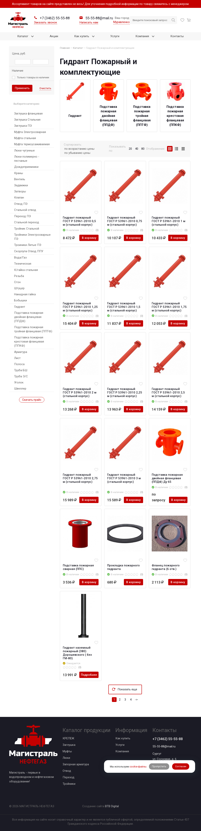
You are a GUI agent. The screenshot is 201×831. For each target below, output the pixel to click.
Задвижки (21, 185)
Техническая (22, 263)
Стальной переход (26, 222)
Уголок (19, 382)
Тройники (69, 784)
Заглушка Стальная (27, 119)
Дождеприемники (26, 167)
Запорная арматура (76, 764)
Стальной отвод (25, 210)
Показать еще (127, 689)
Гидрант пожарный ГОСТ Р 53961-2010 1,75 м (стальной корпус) (169, 307)
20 (130, 149)
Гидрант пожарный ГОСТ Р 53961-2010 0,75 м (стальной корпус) (124, 221)
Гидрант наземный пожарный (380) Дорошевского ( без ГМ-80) (77, 653)
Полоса (19, 364)
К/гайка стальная (26, 270)
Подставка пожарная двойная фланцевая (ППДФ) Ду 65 (167, 478)
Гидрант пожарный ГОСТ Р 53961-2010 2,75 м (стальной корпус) (80, 478)
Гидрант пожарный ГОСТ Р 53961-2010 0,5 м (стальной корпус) (79, 221)
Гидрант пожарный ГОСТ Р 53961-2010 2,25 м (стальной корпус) (124, 392)
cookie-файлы (138, 766)
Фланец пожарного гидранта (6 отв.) (166, 567)
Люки (66, 758)
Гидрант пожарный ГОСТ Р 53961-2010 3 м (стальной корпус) (124, 478)
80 (142, 149)
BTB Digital (112, 806)
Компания (122, 751)
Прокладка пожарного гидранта (123, 567)
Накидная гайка (25, 294)
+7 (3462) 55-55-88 (168, 739)
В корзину (89, 238)
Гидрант (19, 306)
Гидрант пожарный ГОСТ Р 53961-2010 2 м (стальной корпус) (79, 392)
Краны (18, 173)
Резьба (19, 276)
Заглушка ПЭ (23, 125)
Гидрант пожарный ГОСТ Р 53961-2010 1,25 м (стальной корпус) (80, 307)
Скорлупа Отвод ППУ (28, 251)
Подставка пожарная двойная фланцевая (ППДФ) (28, 317)
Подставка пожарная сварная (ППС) (78, 567)
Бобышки (20, 300)
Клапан (19, 197)
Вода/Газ (20, 257)
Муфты (67, 751)
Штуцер (19, 288)
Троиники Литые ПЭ (27, 245)
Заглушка (69, 745)
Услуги (119, 745)
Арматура (20, 352)
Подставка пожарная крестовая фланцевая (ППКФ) (29, 341)
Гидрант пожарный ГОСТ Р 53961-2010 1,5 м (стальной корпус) (123, 307)
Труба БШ (20, 370)
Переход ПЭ (22, 216)
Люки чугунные (24, 150)
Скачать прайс (31, 399)
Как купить (122, 738)
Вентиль (19, 179)
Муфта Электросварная (30, 132)
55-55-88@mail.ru (164, 746)
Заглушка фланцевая (28, 113)
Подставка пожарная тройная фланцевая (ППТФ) (33, 329)
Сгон (17, 282)
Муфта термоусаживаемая (32, 144)
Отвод (67, 771)
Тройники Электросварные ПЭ (32, 237)
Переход (68, 777)
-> (136, 699)
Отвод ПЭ (20, 204)
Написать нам (88, 22)
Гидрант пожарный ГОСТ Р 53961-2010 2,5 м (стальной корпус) (168, 392)
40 (136, 149)
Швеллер (20, 388)
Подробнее (89, 675)
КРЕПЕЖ (68, 738)
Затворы (20, 191)
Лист (17, 358)
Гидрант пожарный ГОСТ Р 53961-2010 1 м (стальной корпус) (168, 221)
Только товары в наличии (33, 77)
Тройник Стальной (26, 228)
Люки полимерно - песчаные (26, 159)
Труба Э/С (21, 376)
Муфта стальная (25, 138)
